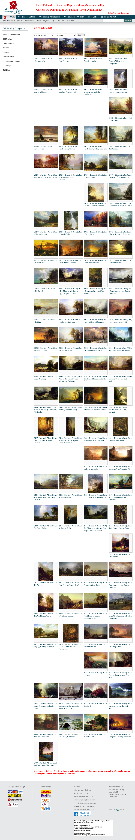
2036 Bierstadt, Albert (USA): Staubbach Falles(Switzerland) (120, 349)
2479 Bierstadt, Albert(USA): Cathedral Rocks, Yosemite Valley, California (70, 706)
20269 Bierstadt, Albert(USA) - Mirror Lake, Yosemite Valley (120, 204)
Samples (20, 21)
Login (53, 21)
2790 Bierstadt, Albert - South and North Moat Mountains (45, 764)
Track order (70, 21)
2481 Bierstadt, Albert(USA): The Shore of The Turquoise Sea (120, 706)
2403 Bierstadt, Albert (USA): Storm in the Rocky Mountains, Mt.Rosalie (45, 409)
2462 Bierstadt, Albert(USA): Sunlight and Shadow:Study (120, 527)
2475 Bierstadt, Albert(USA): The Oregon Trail (120, 645)
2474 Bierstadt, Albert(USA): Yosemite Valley (95, 645)
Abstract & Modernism (11, 35)
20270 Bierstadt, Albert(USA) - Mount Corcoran (45, 233)
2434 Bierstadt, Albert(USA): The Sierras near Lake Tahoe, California (45, 497)
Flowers (6, 52)
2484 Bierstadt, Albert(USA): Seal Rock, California (70, 735)
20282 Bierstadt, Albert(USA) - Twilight (45, 321)
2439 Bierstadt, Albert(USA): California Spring (45, 527)
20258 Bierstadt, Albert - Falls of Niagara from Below (119, 91)
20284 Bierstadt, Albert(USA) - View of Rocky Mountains (95, 321)
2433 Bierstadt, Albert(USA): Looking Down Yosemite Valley (120, 468)
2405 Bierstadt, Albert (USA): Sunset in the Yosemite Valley (95, 408)
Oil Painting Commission (74, 17)
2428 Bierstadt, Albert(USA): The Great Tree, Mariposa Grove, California (70, 440)
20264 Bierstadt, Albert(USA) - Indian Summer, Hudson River (45, 176)
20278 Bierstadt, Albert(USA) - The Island (45, 290)
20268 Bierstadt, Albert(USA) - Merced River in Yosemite (95, 204)
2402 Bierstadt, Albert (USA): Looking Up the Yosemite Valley (120, 379)
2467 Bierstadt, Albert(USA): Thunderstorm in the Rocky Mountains (120, 585)
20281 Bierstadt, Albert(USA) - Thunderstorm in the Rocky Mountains (120, 291)
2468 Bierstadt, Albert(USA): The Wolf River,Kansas (45, 615)
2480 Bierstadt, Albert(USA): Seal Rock (95, 705)
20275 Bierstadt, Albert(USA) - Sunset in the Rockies (70, 261)
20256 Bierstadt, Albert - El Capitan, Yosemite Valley (70, 91)
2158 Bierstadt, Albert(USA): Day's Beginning (45, 378)
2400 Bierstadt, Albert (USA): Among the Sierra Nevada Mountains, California (70, 379)
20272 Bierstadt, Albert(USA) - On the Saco (95, 233)
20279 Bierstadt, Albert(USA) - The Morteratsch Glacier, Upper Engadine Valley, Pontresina (70, 291)
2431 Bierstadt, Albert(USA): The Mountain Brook (120, 439)
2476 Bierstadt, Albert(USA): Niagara (95, 674)
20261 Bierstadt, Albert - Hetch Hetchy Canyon (69, 148)
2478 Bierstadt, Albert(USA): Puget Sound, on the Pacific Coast (45, 706)
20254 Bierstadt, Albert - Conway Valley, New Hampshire (118, 61)
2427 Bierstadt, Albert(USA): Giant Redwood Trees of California (45, 440)
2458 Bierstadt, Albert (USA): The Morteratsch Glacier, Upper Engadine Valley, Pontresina (95, 528)
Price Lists (92, 17)
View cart (60, 21)
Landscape (7, 66)
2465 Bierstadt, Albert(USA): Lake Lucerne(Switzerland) (70, 584)
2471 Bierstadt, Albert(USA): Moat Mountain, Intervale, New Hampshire (120, 616)
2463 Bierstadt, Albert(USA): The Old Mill (120, 555)
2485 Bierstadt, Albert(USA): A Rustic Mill (95, 735)
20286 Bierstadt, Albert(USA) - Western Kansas (45, 349)
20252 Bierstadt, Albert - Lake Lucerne (69, 60)
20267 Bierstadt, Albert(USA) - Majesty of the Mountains (120, 176)
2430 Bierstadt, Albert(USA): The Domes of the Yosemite (95, 439)
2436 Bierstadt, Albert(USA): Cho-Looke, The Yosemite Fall (95, 496)
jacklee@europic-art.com (87, 803)
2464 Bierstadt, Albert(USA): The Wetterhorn (45, 584)
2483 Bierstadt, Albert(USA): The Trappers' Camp (45, 735)
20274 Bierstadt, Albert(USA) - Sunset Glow (45, 261)
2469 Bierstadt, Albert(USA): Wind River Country (70, 615)
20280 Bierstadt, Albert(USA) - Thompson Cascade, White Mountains (95, 291)
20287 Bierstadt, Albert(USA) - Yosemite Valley (70, 349)
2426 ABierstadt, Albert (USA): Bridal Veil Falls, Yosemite (118, 409)
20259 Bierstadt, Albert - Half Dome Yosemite (120, 119)
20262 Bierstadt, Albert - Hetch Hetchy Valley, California (95, 148)
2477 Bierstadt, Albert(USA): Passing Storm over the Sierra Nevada (120, 675)
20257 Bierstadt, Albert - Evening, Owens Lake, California (93, 92)
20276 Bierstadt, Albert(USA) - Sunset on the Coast (95, 261)
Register (46, 21)
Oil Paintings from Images (49, 17)
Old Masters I (8, 39)
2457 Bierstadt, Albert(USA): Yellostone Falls (70, 527)
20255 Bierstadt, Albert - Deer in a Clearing (44, 91)
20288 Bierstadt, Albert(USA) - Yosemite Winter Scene (95, 349)
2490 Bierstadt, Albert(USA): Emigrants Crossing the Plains (120, 735)
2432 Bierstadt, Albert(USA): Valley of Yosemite (95, 468)
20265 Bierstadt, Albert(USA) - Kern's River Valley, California (70, 177)
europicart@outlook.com (115, 771)
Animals (6, 48)
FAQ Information (9, 21)
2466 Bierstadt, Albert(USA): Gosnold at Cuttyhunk (95, 584)
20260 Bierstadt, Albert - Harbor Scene (44, 148)
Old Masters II (8, 43)
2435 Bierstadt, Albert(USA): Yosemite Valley (70, 496)
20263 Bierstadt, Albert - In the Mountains (119, 148)
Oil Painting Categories (14, 28)
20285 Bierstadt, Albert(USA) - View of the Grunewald (120, 321)
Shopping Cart (110, 17)
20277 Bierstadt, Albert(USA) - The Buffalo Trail (120, 261)
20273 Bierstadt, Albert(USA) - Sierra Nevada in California (120, 233)
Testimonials (29, 21)
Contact (38, 21)
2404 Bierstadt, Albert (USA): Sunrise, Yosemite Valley (70, 408)
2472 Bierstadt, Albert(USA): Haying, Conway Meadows (45, 645)
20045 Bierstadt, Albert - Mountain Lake (44, 60)
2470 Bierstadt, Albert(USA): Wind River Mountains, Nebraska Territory (95, 616)
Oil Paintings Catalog (26, 17)
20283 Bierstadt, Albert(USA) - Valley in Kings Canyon (70, 321)
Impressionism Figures (11, 61)
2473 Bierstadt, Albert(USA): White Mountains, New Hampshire (70, 646)
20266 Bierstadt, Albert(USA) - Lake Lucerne (95, 176)
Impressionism (8, 57)
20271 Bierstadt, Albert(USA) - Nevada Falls (70, 233)
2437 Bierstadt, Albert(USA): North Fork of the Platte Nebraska (120, 497)
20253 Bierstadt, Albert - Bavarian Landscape (93, 60)
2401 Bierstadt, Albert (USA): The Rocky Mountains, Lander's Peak (95, 379)
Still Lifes (6, 70)
